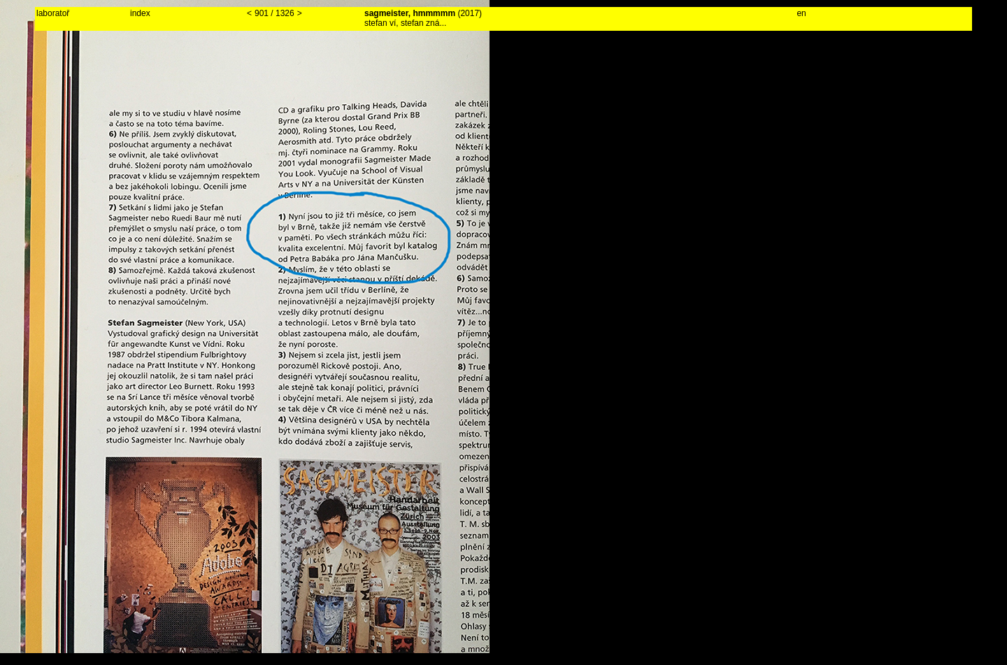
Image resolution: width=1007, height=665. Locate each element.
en (801, 13)
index (140, 13)
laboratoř (52, 13)
